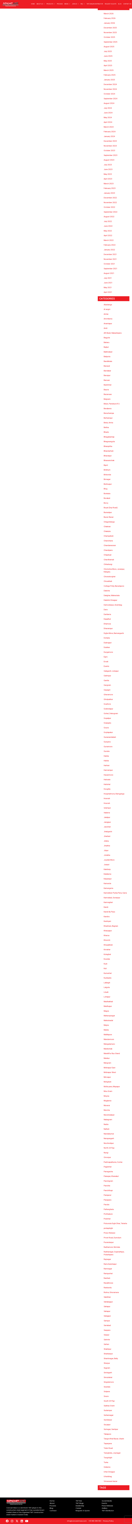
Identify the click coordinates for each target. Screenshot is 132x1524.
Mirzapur (107, 1077)
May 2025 (108, 61)
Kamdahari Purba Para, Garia (115, 893)
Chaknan (107, 526)
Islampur (107, 808)
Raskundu (108, 1287)
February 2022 (110, 245)
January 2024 (109, 136)
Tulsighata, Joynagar (112, 1453)
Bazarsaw (108, 394)
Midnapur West (110, 1072)
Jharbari (107, 836)
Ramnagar (108, 1269)
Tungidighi (108, 1457)
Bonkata (107, 493)
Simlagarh (108, 1372)
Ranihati (107, 1278)
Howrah (107, 798)
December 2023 (110, 141)
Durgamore (108, 652)
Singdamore (109, 1382)
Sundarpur (108, 1420)
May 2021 (108, 287)
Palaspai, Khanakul (111, 1176)
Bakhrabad (108, 352)
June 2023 (108, 169)
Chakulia (107, 531)
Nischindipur (109, 1143)
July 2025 (108, 51)
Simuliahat (108, 1377)
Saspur (106, 1335)
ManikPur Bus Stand (112, 1053)
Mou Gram (108, 1091)
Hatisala (107, 779)
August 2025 (109, 46)
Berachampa (109, 413)
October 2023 (109, 150)
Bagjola (107, 338)
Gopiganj (107, 723)
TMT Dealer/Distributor (95, 4)
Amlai (106, 314)
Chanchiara (108, 541)
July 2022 (108, 221)
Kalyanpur (108, 879)
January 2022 (109, 250)
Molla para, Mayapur (112, 1086)
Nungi (106, 1153)
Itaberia (107, 813)
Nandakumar (109, 1134)
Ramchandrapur (110, 1264)
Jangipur (107, 822)
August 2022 (109, 216)
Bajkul (106, 347)
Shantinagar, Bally (111, 1358)
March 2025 (109, 70)
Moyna (106, 1096)
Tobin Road (108, 1448)
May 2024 (108, 117)
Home (33, 4)
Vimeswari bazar (110, 1481)
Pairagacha (108, 1171)
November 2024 (110, 89)
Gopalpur (107, 718)
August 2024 (109, 103)
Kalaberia (107, 874)
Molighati (107, 1082)
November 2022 (110, 202)
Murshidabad (109, 1115)
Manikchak (108, 1049)
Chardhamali (109, 560)
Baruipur (107, 375)
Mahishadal (108, 1020)
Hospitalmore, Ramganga (114, 794)
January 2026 (109, 23)
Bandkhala (108, 361)
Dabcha (107, 591)
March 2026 (109, 13)
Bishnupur (108, 484)
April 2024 (108, 122)
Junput (106, 864)
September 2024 (110, 98)
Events (106, 666)
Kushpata (107, 978)
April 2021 (108, 292)
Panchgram (108, 1181)
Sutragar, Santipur (111, 1429)
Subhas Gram (109, 1406)
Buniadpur (108, 512)
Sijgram (107, 1368)
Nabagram (108, 1119)
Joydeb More (109, 860)
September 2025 (110, 42)
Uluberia (107, 1467)
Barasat (107, 366)
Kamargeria (108, 888)
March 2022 (109, 240)
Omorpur (107, 1157)
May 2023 (108, 174)
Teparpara (108, 1443)
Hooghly (107, 789)
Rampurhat (108, 1273)
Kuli (105, 968)
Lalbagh (107, 983)
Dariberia (107, 614)
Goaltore (107, 704)
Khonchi (107, 940)
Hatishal (107, 784)
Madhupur (108, 1006)
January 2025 (109, 80)
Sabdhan (107, 1297)
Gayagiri (107, 690)
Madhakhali (108, 1001)
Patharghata (109, 1209)
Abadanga (108, 305)
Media (67, 4)
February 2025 (110, 75)
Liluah (106, 992)
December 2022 (110, 198)
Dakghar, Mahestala (112, 595)
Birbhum (107, 470)
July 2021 (108, 278)
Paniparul (107, 1195)
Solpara (107, 1391)
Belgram (107, 399)
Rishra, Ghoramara (111, 1292)
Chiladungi (108, 564)
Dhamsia (107, 624)
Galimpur (107, 676)
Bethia (106, 427)
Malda (106, 1030)
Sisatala (107, 1387)
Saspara (107, 1330)
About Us (41, 4)
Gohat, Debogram (111, 713)
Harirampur (108, 770)
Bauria (106, 390)
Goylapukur (108, 732)
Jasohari (107, 827)
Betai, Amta (108, 423)
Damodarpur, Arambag (113, 605)
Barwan (107, 380)
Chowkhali (108, 581)
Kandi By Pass (109, 912)
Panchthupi (108, 1190)
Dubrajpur (108, 643)
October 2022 (109, 207)
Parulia (106, 1204)
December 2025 (110, 28)
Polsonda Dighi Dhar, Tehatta (115, 1223)
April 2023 (108, 179)
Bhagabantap (109, 437)
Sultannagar (108, 1415)
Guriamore (108, 746)
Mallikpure (108, 1034)
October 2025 (109, 37)
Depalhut (107, 619)
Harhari (107, 765)
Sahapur (107, 1306)
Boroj (106, 503)
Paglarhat (108, 1167)
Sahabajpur (108, 1302)
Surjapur (107, 1424)
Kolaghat (107, 954)
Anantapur (108, 323)
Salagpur (107, 1316)
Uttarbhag (108, 1476)
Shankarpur (108, 1354)
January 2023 (109, 193)
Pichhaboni (108, 1214)
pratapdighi (108, 1228)
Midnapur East (109, 1068)
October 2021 (109, 264)
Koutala (107, 959)
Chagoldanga (109, 522)
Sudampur (108, 1410)
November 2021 (110, 259)
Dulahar (107, 647)
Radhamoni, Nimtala (112, 1247)
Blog (119, 4)
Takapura (107, 1434)
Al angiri (107, 309)
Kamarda (107, 883)
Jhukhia (107, 846)
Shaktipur (107, 1349)
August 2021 (109, 273)
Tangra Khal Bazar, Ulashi (114, 1439)
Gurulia (106, 751)
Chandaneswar (110, 545)
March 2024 (109, 127)
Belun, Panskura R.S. (112, 404)
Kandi (106, 907)
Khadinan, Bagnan (111, 926)
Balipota (107, 356)
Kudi (105, 964)
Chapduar (108, 555)
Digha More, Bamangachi (114, 633)
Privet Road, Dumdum (112, 1238)
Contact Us (127, 4)
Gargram (107, 685)
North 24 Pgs (109, 1148)
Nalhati (106, 1129)
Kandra (106, 916)
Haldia (106, 756)
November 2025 (110, 32)
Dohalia (107, 638)
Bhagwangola (109, 441)
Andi (105, 328)
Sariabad (107, 1325)
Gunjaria (107, 742)
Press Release (109, 1233)
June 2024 (108, 113)
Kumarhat (108, 973)
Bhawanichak (109, 460)
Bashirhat (107, 385)
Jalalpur (107, 817)
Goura (106, 728)
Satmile (107, 1339)
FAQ (83, 4)
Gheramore (108, 694)
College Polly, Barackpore (114, 586)
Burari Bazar (109, 517)
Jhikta (106, 841)
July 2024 (108, 108)
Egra (105, 657)
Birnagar (107, 479)
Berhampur (108, 418)
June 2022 (108, 226)
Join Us (75, 4)
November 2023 (110, 146)
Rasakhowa (108, 1283)
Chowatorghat (109, 576)
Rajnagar (107, 1259)
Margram (107, 1063)
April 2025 (108, 65)
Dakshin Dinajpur (110, 600)
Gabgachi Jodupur (111, 671)
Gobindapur (108, 709)
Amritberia (108, 319)
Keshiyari (107, 921)
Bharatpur (108, 456)
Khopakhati (108, 945)
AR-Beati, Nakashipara (112, 333)
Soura (106, 1396)
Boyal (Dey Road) (111, 508)
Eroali (106, 661)
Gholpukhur (108, 699)
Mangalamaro (109, 1044)
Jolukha (107, 855)
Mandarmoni (109, 1039)
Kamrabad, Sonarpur (112, 898)
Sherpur (107, 1363)
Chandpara (108, 550)
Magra (106, 1011)
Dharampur (108, 628)
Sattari (106, 1344)
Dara (106, 609)
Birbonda (107, 475)
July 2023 (108, 165)
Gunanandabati (110, 737)
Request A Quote (110, 4)
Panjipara (107, 1200)
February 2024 (110, 131)
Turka (106, 1462)
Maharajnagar (109, 1016)
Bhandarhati (108, 451)
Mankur (107, 1058)
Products (50, 4)
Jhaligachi (108, 831)
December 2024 (110, 84)
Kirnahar (107, 949)
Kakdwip (107, 869)
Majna (106, 1025)
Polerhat (107, 1219)
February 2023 (110, 188)
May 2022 (108, 231)
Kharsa (106, 935)
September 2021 (110, 268)
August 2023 (109, 160)
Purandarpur (109, 1242)
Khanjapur (108, 931)
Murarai (107, 1105)
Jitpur (106, 850)
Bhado (106, 432)
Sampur (107, 1321)
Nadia (106, 1124)
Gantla (106, 680)
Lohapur (107, 997)
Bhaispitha (108, 446)
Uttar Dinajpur (109, 1472)
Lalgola (107, 987)
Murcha (107, 1110)
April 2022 (108, 235)
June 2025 (108, 56)
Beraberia (107, 408)
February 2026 (110, 18)
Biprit (106, 465)
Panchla (107, 1186)
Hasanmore (108, 775)
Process (60, 4)
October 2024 (109, 94)
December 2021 (110, 254)
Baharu (106, 342)
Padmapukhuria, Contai (113, 1162)
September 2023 (110, 155)
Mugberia (107, 1101)
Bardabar (107, 371)
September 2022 (110, 212)
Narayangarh (109, 1138)
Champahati (108, 536)
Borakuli (107, 498)
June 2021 (108, 283)
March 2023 (109, 183)
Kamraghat (108, 902)
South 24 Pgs (109, 1401)
